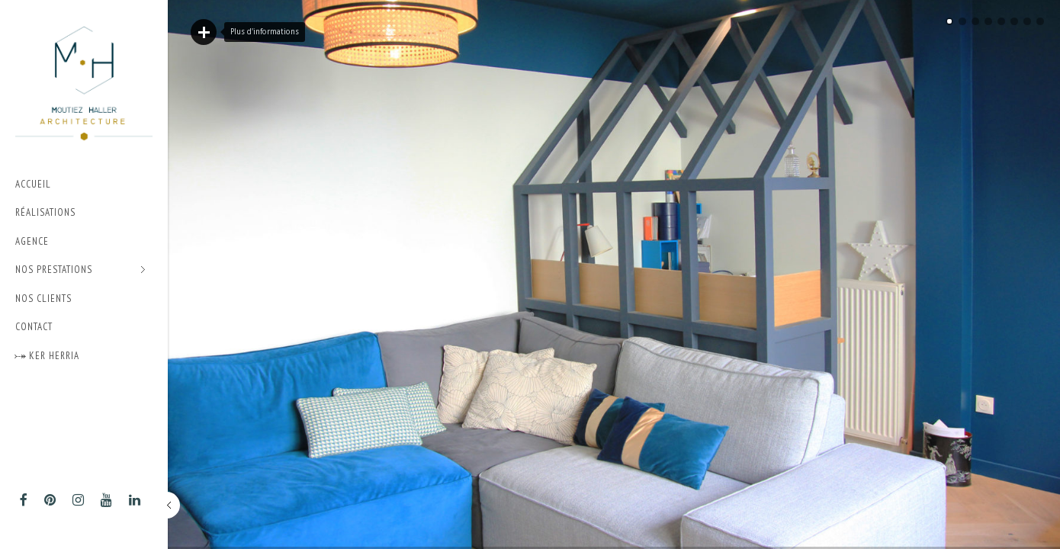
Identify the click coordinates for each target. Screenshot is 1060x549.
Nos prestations (80, 270)
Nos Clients (43, 298)
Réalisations (45, 212)
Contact (34, 326)
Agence (32, 241)
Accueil (33, 184)
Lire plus (204, 32)
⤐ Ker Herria (47, 355)
